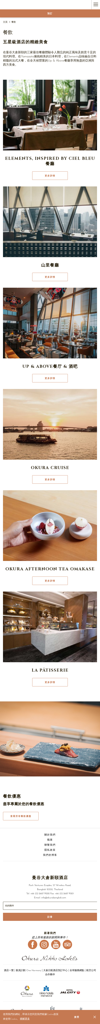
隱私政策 (50, 850)
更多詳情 (50, 175)
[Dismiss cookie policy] (94, 1017)
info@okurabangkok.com (53, 897)
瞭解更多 (25, 1019)
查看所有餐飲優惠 (20, 816)
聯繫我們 (50, 845)
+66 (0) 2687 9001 (64, 893)
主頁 (5, 22)
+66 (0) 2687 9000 (40, 893)
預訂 (50, 13)
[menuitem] (50, 835)
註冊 (50, 916)
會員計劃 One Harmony (29, 970)
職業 (50, 840)
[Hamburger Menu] (95, 4)
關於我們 (50, 835)
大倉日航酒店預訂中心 (55, 970)
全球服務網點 (77, 970)
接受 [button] (76, 1017)
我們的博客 (50, 855)
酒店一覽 (9, 970)
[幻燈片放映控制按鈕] (50, 906)
